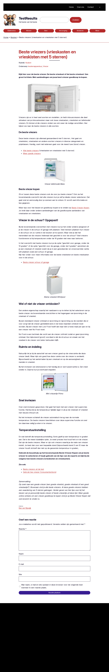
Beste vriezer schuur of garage (36, 262)
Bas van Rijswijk (25, 508)
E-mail (21, 564)
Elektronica (12, 31)
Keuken (14, 37)
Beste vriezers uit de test (33, 469)
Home (5, 37)
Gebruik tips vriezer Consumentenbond (39, 472)
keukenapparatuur (35, 66)
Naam (21, 554)
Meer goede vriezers (32, 153)
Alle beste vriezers (31, 150)
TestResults (28, 18)
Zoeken (75, 20)
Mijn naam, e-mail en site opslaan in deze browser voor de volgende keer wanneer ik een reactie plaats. (52, 586)
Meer (97, 31)
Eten (45, 31)
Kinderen (80, 31)
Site (20, 574)
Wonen (28, 31)
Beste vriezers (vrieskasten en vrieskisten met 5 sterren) (47, 54)
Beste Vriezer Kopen (80, 208)
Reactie (22, 529)
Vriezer (45, 66)
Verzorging (63, 31)
